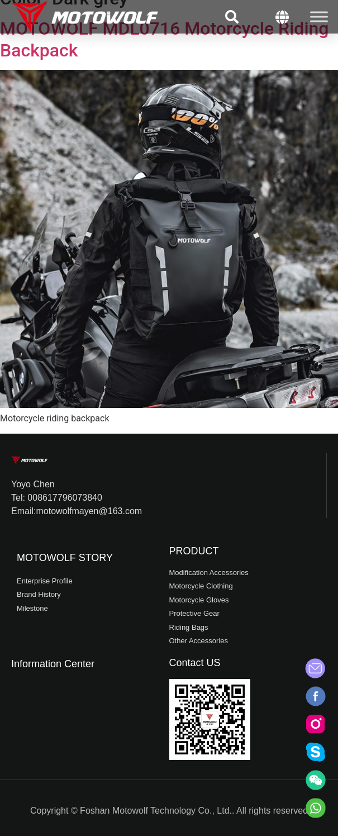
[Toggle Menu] (319, 16)
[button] (232, 16)
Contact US (195, 662)
